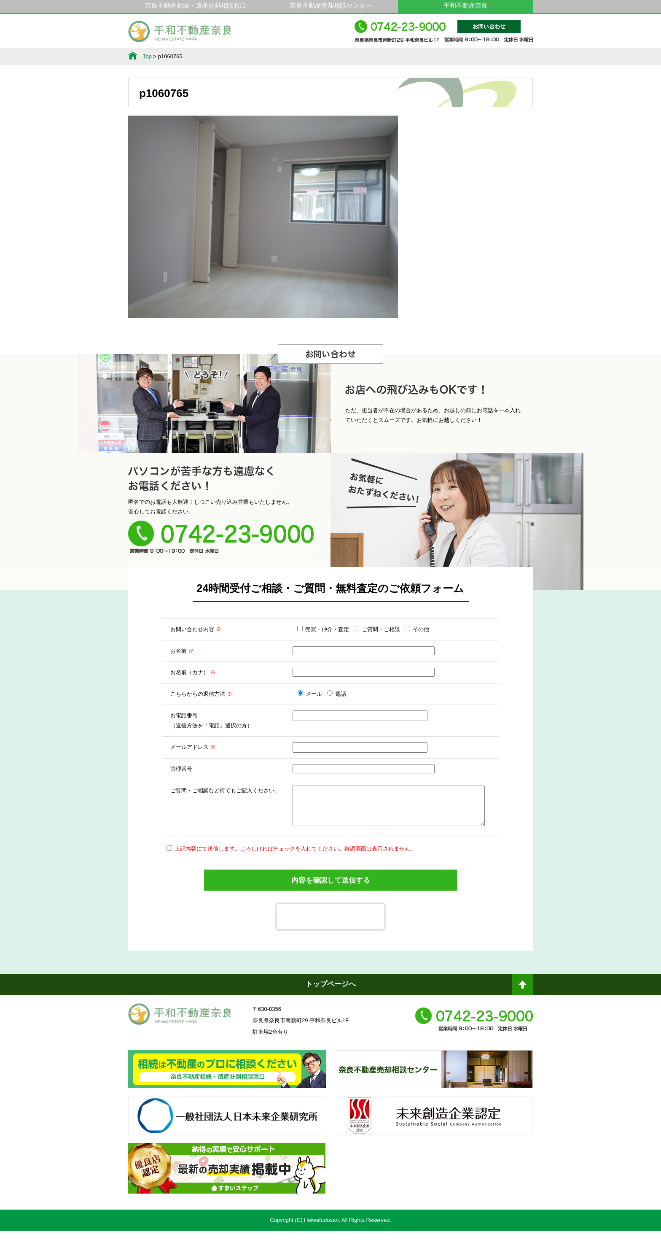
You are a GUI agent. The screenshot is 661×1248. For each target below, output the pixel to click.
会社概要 (446, 56)
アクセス (504, 56)
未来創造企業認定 (434, 1140)
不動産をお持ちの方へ (330, 56)
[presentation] (330, 934)
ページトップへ (522, 1005)
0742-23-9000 (444, 35)
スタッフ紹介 (388, 56)
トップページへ (331, 1001)
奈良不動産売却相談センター (331, 5)
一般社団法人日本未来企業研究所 (227, 1140)
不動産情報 (157, 56)
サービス (215, 56)
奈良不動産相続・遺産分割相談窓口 (195, 5)
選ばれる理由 (273, 56)
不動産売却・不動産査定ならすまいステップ (226, 1193)
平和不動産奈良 (180, 35)
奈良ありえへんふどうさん (227, 1094)
